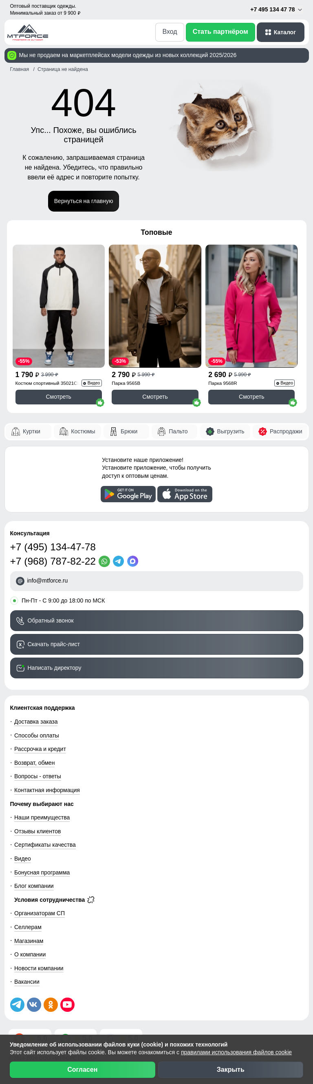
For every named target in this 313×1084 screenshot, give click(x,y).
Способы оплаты (36, 735)
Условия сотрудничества (54, 899)
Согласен (82, 1069)
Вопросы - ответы (37, 776)
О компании (30, 954)
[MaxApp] (134, 561)
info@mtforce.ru (47, 580)
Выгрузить (231, 431)
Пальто (178, 431)
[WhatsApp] (106, 561)
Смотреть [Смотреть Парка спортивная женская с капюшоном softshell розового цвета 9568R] (251, 396)
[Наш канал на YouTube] (67, 1005)
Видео (22, 858)
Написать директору (55, 668)
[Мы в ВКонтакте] (34, 1005)
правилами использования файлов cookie (236, 1052)
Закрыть (231, 1069)
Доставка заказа (35, 721)
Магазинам (28, 941)
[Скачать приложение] (128, 494)
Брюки (129, 431)
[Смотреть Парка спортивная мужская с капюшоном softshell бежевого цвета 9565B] (155, 306)
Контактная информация (47, 790)
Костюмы (83, 431)
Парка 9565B (126, 383)
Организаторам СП (39, 913)
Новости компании (39, 968)
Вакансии (27, 981)
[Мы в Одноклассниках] (51, 1005)
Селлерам (28, 927)
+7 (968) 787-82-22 (53, 561)
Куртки (31, 431)
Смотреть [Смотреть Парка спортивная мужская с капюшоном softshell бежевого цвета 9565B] (155, 396)
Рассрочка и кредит (40, 749)
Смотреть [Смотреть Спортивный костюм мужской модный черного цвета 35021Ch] (58, 396)
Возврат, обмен (34, 762)
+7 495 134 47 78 (276, 9)
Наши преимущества (42, 817)
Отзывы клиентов (37, 831)
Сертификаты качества (45, 844)
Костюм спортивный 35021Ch (47, 383)
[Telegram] (120, 561)
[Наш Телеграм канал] (17, 1005)
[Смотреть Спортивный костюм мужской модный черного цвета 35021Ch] (59, 306)
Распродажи (286, 431)
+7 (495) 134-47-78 (53, 546)
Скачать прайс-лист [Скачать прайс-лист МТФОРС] (54, 644)
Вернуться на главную (83, 201)
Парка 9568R (222, 383)
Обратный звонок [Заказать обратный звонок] (51, 620)
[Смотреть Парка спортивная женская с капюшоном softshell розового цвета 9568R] (251, 306)
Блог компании (34, 886)
